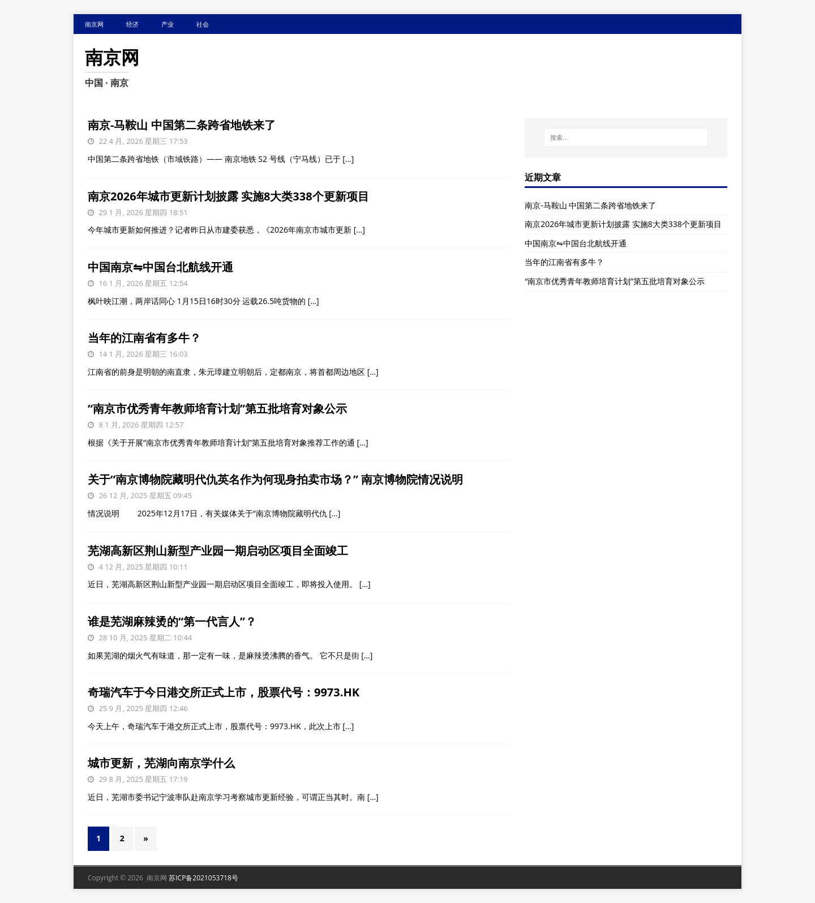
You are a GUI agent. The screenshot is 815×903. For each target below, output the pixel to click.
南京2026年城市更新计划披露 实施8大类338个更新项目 (228, 196)
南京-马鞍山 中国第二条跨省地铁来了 (182, 124)
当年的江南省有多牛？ (144, 337)
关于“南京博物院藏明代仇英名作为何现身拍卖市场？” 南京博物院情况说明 (275, 479)
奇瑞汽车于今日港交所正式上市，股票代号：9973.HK (223, 692)
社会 (202, 24)
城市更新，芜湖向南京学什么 (161, 763)
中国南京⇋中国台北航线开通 (160, 267)
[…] (348, 158)
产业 (167, 24)
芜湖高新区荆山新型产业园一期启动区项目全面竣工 (218, 550)
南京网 (94, 24)
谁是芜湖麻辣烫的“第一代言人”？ (172, 621)
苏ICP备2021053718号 (203, 878)
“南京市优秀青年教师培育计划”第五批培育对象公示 (217, 408)
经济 (132, 24)
